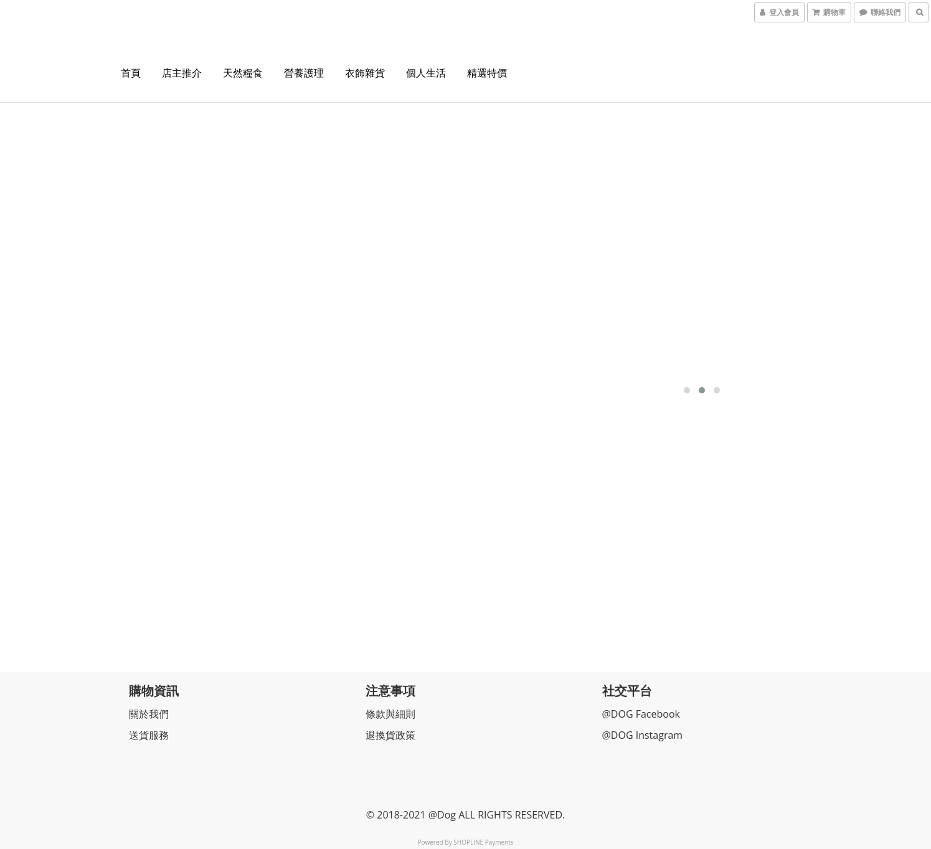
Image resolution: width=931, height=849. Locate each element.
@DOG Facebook (642, 712)
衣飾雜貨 (365, 73)
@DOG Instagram (643, 733)
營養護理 (304, 73)
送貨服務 (149, 733)
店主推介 (182, 73)
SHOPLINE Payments (483, 840)
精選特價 (487, 73)
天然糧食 (243, 73)
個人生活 (426, 73)
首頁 (131, 73)
